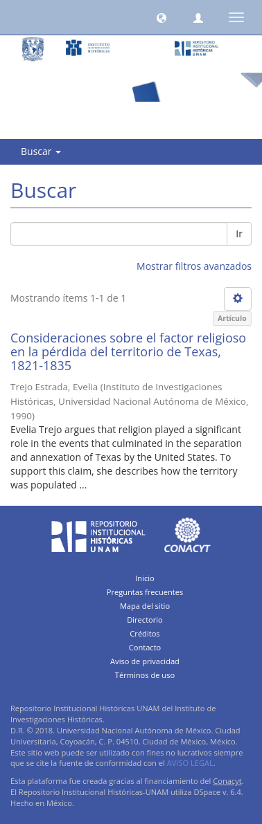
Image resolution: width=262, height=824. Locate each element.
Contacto (145, 647)
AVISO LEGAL (190, 763)
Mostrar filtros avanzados (194, 266)
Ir (239, 233)
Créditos (144, 633)
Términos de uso (145, 675)
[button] (161, 17)
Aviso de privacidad (145, 661)
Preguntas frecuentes (145, 592)
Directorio (145, 619)
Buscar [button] (41, 151)
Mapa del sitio (145, 606)
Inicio (145, 578)
